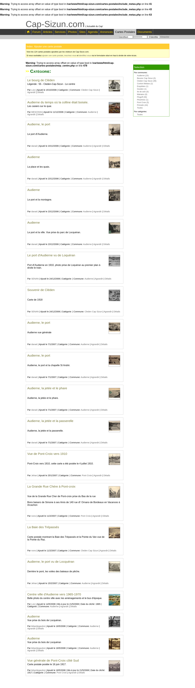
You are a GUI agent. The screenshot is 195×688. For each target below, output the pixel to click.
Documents (145, 31)
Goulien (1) (142, 89)
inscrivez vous (70, 55)
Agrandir (31, 92)
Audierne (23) (143, 75)
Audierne (92, 112)
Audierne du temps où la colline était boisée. (57, 102)
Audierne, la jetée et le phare (47, 388)
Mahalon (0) (142, 94)
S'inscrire (164, 37)
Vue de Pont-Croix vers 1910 (47, 453)
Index (30, 46)
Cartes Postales (125, 31)
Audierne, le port (38, 124)
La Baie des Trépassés (43, 527)
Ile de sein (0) (143, 92)
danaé (34, 146)
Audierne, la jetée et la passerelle (50, 421)
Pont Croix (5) (143, 102)
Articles (47, 31)
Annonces (106, 31)
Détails (40, 92)
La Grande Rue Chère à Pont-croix (51, 486)
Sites (82, 31)
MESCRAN (36, 112)
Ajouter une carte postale (48, 46)
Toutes (140, 108)
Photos (72, 31)
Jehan (34, 475)
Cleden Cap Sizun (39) (146, 81)
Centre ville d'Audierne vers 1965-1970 (54, 594)
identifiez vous (85, 55)
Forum (36, 31)
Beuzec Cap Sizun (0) (146, 78)
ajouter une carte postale (52, 55)
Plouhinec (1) (142, 100)
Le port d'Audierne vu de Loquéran (51, 255)
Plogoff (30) (142, 97)
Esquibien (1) (142, 86)
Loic (33, 90)
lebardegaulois (38, 626)
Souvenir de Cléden (41, 290)
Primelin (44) (142, 105)
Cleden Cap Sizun (90, 90)
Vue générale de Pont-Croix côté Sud (53, 660)
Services (60, 31)
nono (33, 516)
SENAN (35, 279)
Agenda (93, 31)
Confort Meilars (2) (145, 83)
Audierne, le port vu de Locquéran (50, 561)
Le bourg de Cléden (41, 80)
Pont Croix (87, 475)
